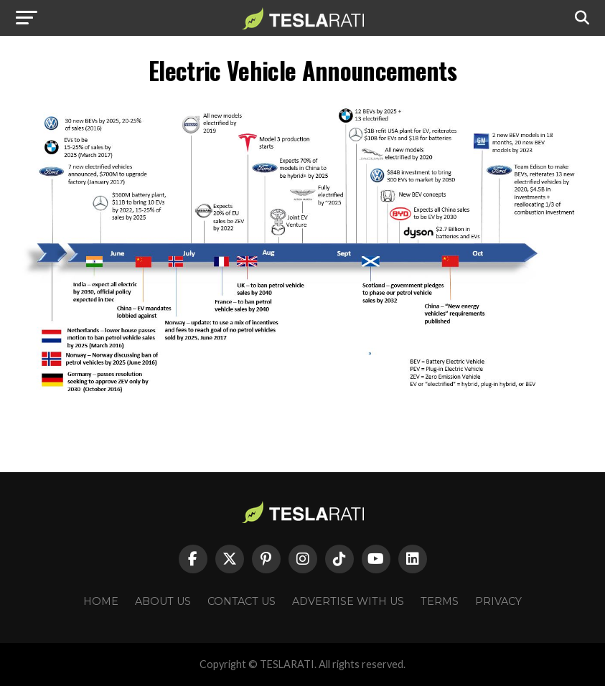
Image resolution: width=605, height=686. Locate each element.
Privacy (498, 601)
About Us (163, 601)
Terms (440, 601)
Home (100, 601)
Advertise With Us (348, 601)
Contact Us (241, 601)
